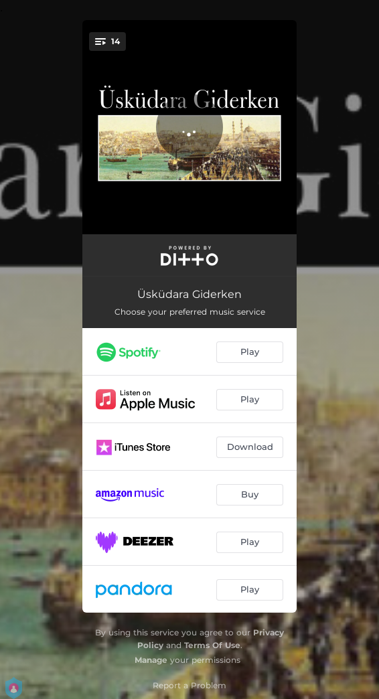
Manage (151, 660)
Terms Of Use (212, 645)
